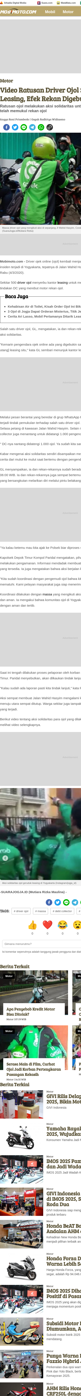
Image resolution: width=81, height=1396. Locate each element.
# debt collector (62, 911)
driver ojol (24, 282)
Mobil (50, 12)
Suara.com (46, 3)
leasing (62, 282)
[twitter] (15, 127)
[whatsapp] (41, 127)
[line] (23, 127)
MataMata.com (68, 3)
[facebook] (6, 127)
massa (47, 594)
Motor (68, 12)
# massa (40, 911)
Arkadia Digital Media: (15, 3)
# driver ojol (21, 911)
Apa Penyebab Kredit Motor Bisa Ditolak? (30, 1011)
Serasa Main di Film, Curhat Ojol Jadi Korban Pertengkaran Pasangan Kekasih (33, 1069)
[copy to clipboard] (49, 127)
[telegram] (32, 127)
